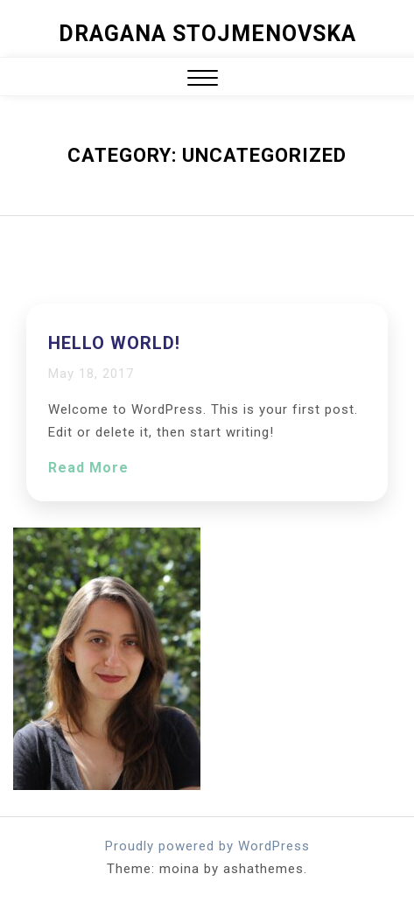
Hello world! (114, 342)
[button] (202, 80)
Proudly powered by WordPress (207, 846)
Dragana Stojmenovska (207, 33)
